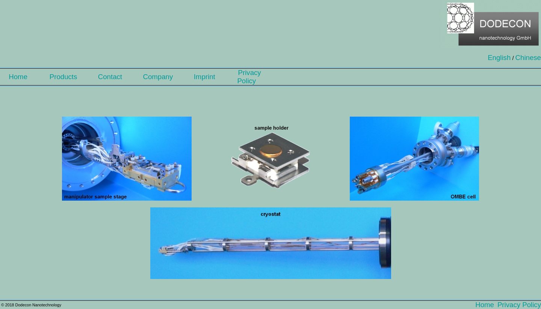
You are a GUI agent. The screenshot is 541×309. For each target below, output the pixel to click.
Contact (113, 77)
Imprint (207, 77)
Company (160, 77)
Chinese (528, 58)
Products (66, 77)
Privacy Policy (249, 77)
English (499, 58)
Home (21, 77)
